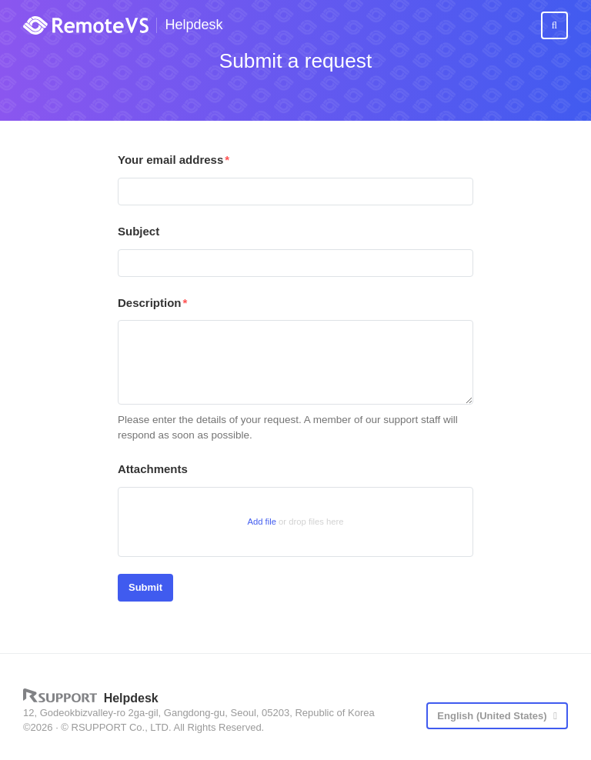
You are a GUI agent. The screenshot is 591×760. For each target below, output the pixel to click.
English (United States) (493, 716)
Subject (138, 231)
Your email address (170, 159)
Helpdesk (193, 25)
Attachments (153, 468)
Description (150, 302)
